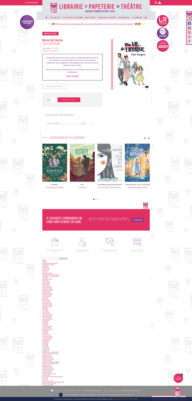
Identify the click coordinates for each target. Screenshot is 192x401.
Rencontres (90, 18)
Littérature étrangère (48, 362)
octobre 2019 (46, 328)
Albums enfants (47, 373)
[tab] (59, 115)
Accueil (44, 262)
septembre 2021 (47, 306)
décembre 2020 (47, 315)
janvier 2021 (46, 313)
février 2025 (46, 282)
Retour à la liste (54, 86)
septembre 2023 (47, 290)
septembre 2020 (47, 319)
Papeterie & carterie (107, 18)
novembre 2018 (47, 338)
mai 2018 (45, 345)
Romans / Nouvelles (48, 353)
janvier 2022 (46, 302)
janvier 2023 (46, 292)
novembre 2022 (47, 295)
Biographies (46, 356)
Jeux (43, 379)
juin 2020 (45, 322)
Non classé (45, 385)
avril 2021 (45, 310)
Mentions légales (116, 395)
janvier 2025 (46, 283)
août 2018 (45, 340)
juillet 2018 (45, 342)
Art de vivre (45, 381)
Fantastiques (46, 360)
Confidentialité (128, 395)
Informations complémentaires (60, 115)
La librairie (137, 18)
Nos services (124, 18)
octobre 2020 (46, 317)
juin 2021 (45, 309)
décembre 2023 (47, 287)
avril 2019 (45, 333)
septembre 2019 (47, 329)
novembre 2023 (47, 289)
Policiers (45, 355)
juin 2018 (45, 343)
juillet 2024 (45, 284)
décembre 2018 (47, 336)
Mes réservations (47, 273)
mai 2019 (45, 332)
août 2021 (45, 307)
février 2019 (46, 335)
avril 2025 (45, 280)
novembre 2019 (47, 326)
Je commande (138, 220)
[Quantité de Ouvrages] (54, 99)
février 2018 (46, 349)
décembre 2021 (47, 303)
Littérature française (48, 352)
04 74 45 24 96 (32, 3)
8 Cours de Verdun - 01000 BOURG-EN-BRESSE (124, 391)
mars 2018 (45, 348)
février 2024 (46, 286)
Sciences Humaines (48, 383)
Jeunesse (45, 372)
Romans (44, 375)
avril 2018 (45, 346)
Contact (44, 272)
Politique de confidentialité (50, 276)
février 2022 (46, 300)
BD (43, 378)
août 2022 (45, 297)
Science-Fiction (47, 359)
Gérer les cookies (128, 399)
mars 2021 (45, 312)
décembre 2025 (47, 279)
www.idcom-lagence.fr (88, 395)
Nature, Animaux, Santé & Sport (51, 382)
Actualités (55, 18)
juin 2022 (45, 299)
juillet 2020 (45, 320)
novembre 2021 (47, 305)
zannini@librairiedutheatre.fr (92, 391)
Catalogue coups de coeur (50, 263)
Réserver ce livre (69, 99)
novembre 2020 (47, 316)
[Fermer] (135, 399)
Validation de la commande (50, 274)
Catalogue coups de (72, 18)
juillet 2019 (45, 330)
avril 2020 (45, 325)
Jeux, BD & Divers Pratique (50, 376)
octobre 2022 (46, 296)
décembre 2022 (47, 293)
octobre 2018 (46, 339)
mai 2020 (45, 323)
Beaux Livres (46, 358)
